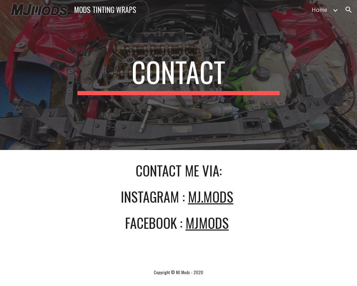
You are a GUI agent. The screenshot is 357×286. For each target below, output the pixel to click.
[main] (178, 75)
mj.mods (210, 196)
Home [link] (319, 10)
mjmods (207, 223)
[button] (348, 9)
